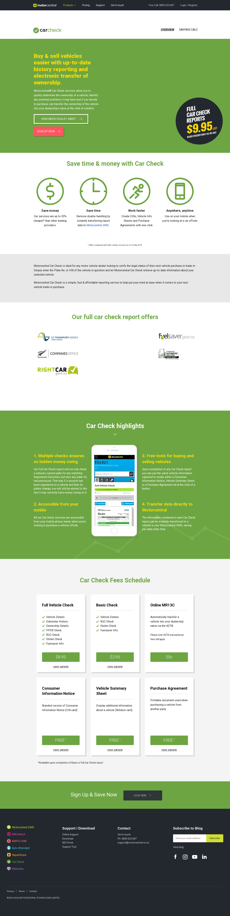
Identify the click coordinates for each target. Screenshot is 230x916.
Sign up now (48, 131)
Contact (124, 828)
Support (100, 5)
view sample (61, 666)
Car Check (15, 862)
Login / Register (188, 5)
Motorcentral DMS (98, 225)
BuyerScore (16, 855)
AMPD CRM (16, 841)
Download (67, 838)
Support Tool (69, 846)
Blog (35, 15)
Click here (143, 795)
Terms (22, 891)
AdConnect (16, 834)
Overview (167, 29)
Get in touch (117, 5)
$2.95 (115, 657)
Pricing (86, 5)
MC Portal (67, 842)
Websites (15, 868)
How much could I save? (61, 119)
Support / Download (78, 828)
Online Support (70, 834)
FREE (60, 740)
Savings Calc (188, 29)
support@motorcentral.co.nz (133, 842)
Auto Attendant (18, 848)
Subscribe (214, 838)
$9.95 (61, 657)
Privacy (10, 891)
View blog (178, 847)
